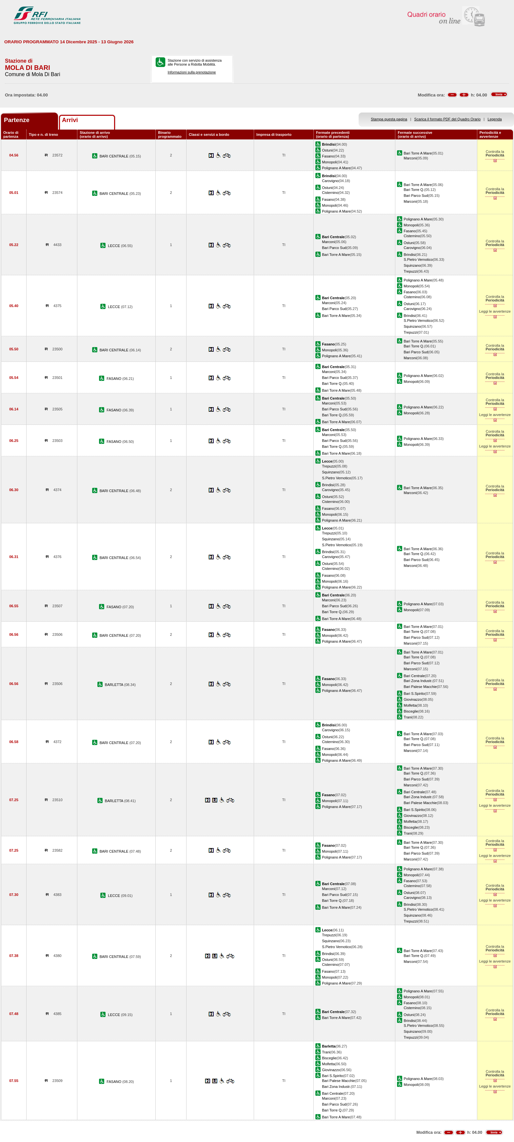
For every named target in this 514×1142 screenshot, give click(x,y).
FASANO (114, 379)
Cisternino (330, 193)
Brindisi (409, 255)
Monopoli (329, 162)
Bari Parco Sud (416, 195)
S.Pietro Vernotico (418, 259)
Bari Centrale (414, 676)
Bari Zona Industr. (418, 681)
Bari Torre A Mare (417, 153)
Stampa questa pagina (389, 119)
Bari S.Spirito (414, 694)
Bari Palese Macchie (420, 687)
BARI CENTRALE (114, 156)
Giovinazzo (413, 699)
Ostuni (327, 150)
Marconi (410, 158)
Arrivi (70, 119)
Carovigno (330, 181)
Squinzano (412, 265)
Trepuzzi (410, 271)
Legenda (495, 119)
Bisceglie (411, 711)
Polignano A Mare (336, 168)
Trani (408, 717)
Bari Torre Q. (414, 190)
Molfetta (410, 705)
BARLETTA (114, 685)
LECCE (114, 246)
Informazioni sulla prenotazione (192, 72)
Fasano (328, 156)
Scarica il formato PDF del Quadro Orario (447, 119)
